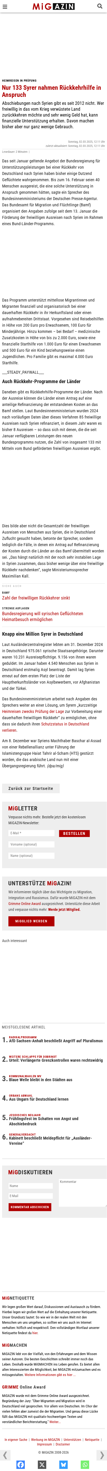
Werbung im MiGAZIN (45, 1440)
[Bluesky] (77, 1466)
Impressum (44, 1444)
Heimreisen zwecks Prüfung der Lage (33, 711)
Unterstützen (72, 1440)
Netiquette (92, 1440)
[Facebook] (34, 1466)
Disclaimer (63, 1444)
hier (34, 1333)
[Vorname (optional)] (31, 844)
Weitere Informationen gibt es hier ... (50, 1375)
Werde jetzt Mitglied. (64, 909)
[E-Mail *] (31, 833)
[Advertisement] (53, 44)
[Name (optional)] (31, 856)
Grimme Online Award (24, 903)
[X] (55, 1466)
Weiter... (55, 1422)
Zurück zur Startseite (30, 788)
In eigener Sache (16, 1440)
